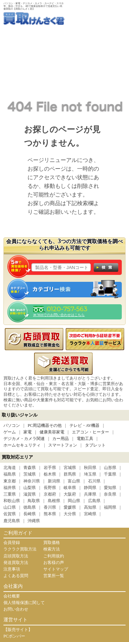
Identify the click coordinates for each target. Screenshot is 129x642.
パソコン (11, 425)
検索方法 (51, 549)
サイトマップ (55, 569)
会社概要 (11, 596)
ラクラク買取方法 (19, 549)
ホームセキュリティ (22, 445)
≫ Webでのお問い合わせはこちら (59, 315)
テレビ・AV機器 (84, 425)
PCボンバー (14, 636)
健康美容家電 (52, 432)
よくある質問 (15, 575)
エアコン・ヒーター (90, 432)
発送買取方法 (15, 562)
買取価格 (51, 542)
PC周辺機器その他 (45, 425)
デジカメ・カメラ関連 (24, 438)
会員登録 (11, 542)
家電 (27, 432)
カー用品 (60, 438)
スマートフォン (62, 445)
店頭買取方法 (15, 556)
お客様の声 (53, 562)
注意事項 (11, 569)
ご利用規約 (53, 556)
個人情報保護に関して (24, 602)
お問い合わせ (15, 609)
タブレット (95, 445)
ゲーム (9, 432)
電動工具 (85, 438)
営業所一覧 (53, 575)
